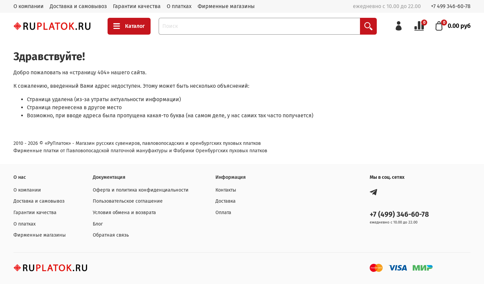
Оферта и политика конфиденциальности (141, 190)
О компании (28, 6)
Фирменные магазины (226, 6)
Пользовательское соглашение (128, 201)
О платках (179, 6)
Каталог (129, 26)
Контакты (225, 190)
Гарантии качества (137, 6)
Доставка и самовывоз (78, 6)
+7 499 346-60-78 (451, 6)
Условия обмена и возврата (124, 212)
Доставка (225, 201)
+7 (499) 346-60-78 (399, 214)
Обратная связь (111, 235)
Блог (98, 224)
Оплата (223, 212)
